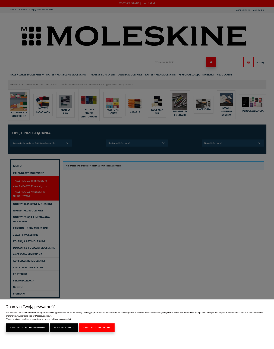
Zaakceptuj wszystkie (96, 327)
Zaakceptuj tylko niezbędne (27, 327)
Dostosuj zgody (64, 327)
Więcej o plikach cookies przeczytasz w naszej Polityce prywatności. (38, 318)
